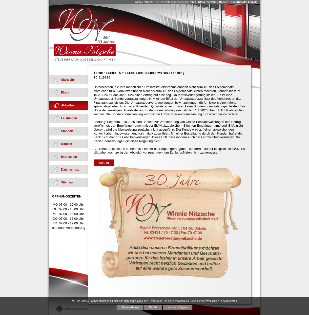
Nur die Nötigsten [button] (177, 307)
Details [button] (153, 307)
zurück (104, 163)
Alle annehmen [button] (130, 307)
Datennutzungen (133, 301)
